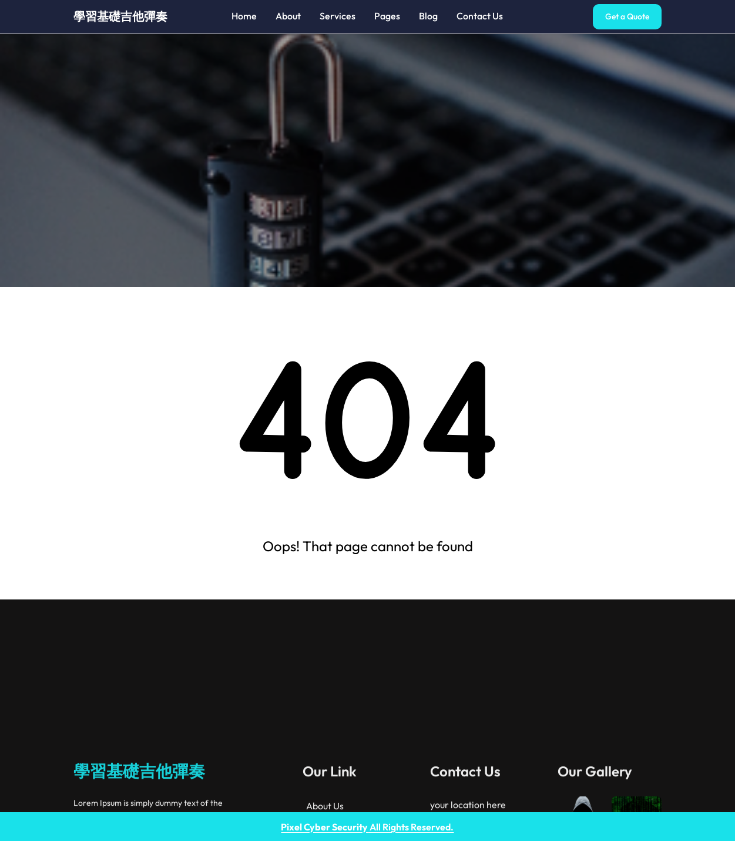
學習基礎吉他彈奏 (120, 16)
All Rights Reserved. (367, 827)
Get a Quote (627, 16)
